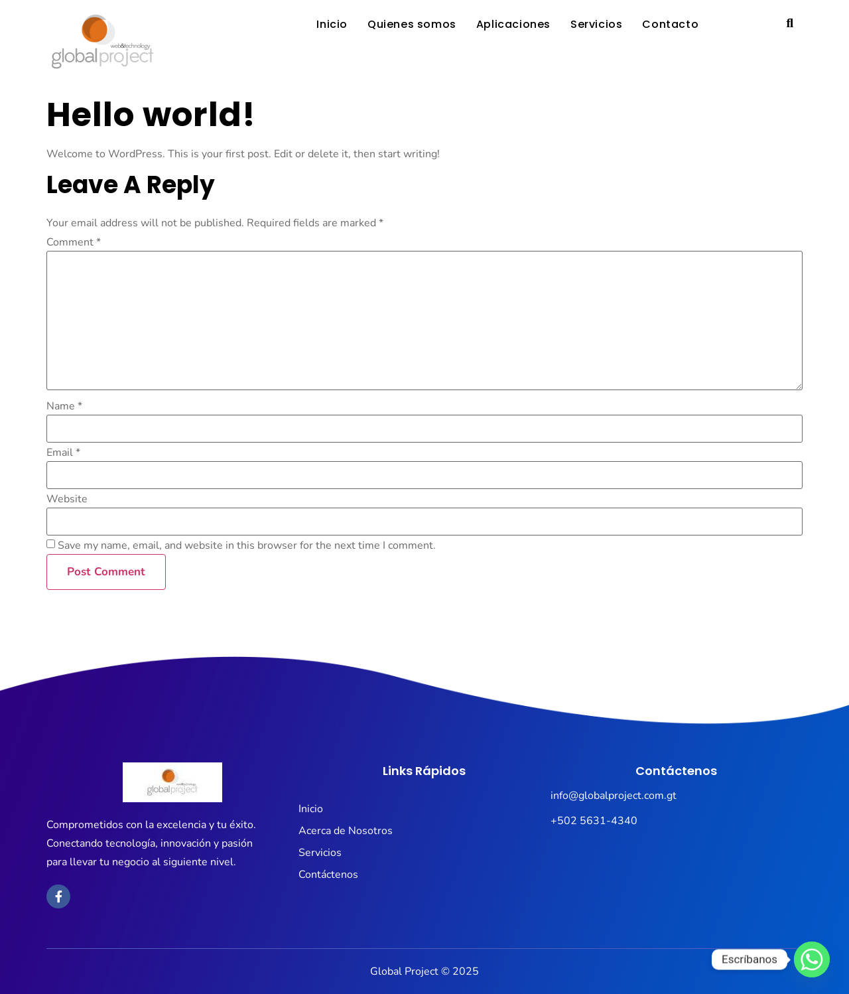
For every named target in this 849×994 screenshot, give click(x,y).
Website (67, 499)
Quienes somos (411, 25)
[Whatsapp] (812, 959)
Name (64, 406)
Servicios (596, 25)
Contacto (670, 25)
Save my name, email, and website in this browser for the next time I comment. (247, 545)
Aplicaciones (513, 25)
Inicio (332, 25)
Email (63, 452)
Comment (73, 242)
